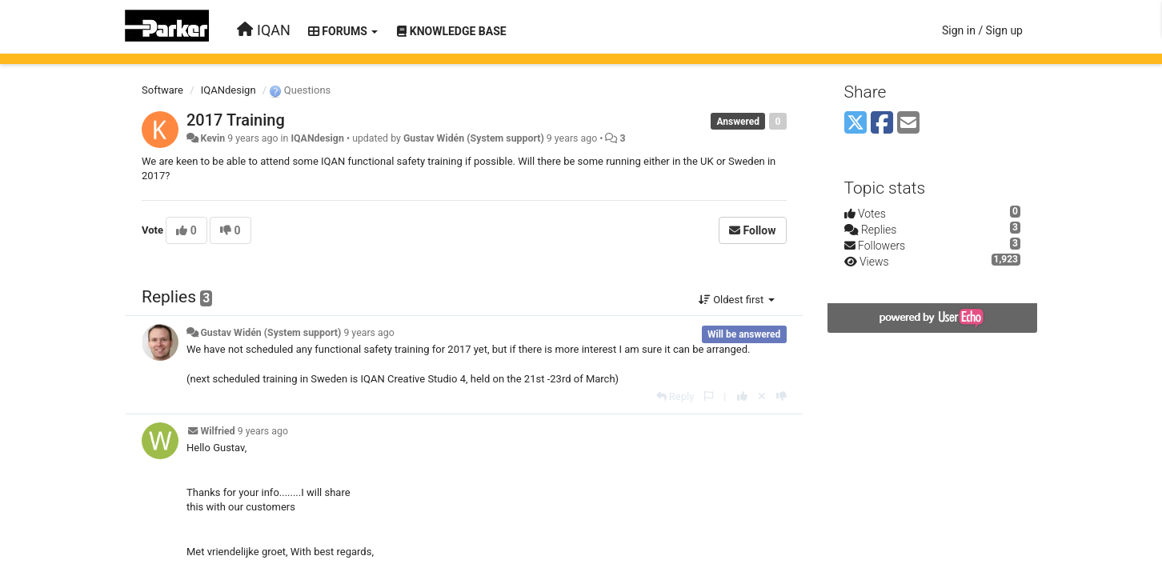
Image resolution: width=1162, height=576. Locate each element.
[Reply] (675, 396)
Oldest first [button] (737, 300)
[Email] (908, 124)
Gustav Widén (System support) (473, 138)
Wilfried (217, 431)
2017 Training (235, 120)
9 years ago (368, 332)
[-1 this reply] (781, 396)
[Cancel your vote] (762, 396)
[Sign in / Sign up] (982, 30)
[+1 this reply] (742, 396)
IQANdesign (228, 90)
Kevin (212, 138)
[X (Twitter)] (855, 124)
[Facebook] (882, 124)
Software (162, 90)
